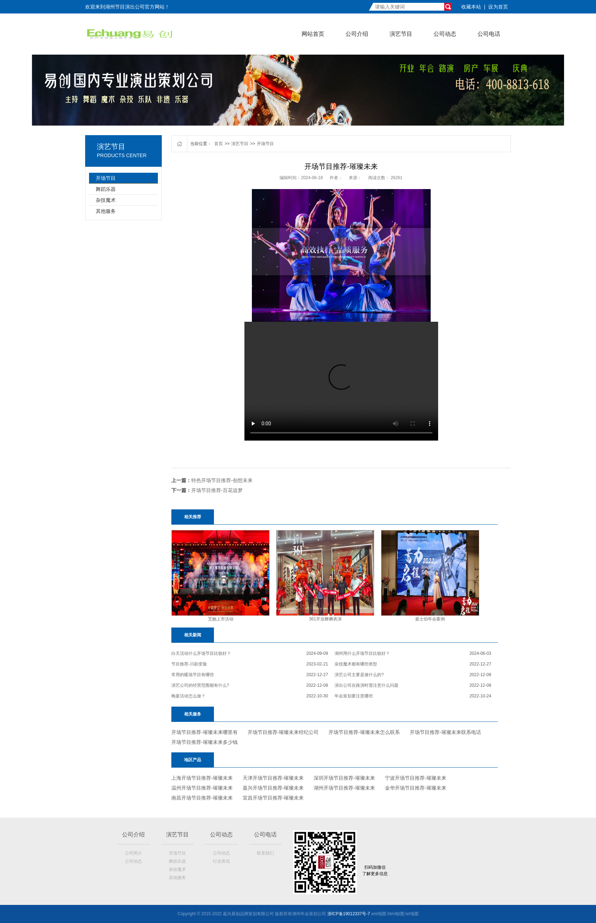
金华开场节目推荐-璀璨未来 (415, 788)
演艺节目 (401, 34)
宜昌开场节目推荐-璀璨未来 (273, 798)
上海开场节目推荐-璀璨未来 (202, 778)
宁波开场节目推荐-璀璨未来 (415, 778)
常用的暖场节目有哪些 (192, 674)
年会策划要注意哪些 (354, 695)
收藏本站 (471, 7)
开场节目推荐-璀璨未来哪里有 (204, 732)
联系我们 (265, 853)
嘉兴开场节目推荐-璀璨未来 (273, 788)
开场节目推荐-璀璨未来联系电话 (445, 732)
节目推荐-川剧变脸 (189, 664)
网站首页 (313, 34)
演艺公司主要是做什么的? (359, 674)
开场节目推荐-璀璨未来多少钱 (204, 742)
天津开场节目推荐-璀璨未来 (273, 778)
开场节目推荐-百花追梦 (217, 490)
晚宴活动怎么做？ (188, 695)
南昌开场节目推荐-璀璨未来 (202, 798)
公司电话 (489, 34)
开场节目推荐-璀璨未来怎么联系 (364, 732)
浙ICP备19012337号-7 (348, 913)
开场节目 (106, 178)
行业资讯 (221, 861)
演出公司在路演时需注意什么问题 (366, 685)
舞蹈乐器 (106, 189)
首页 (218, 143)
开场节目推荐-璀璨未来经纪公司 (283, 732)
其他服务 (106, 211)
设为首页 (498, 7)
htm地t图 (395, 913)
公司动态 (445, 34)
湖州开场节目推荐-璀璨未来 (344, 788)
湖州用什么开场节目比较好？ (362, 653)
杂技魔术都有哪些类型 (356, 664)
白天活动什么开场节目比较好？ (201, 653)
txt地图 (412, 913)
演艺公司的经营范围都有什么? (200, 685)
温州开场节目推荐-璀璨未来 (202, 788)
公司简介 (133, 853)
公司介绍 (357, 34)
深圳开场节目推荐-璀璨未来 (344, 778)
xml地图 (378, 913)
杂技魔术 (106, 200)
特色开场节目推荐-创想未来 (222, 480)
